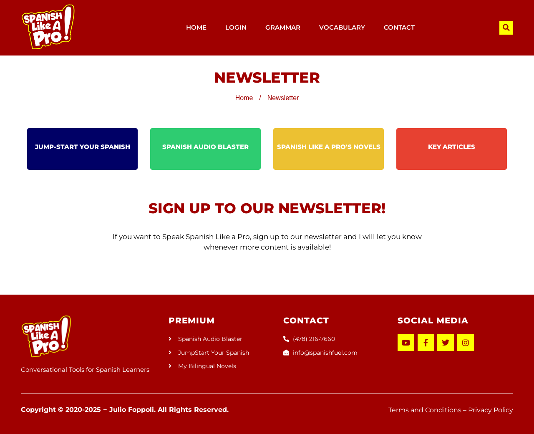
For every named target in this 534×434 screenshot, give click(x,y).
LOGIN (236, 27)
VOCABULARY (342, 27)
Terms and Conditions (424, 410)
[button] (506, 28)
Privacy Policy (490, 410)
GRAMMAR (282, 27)
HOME (196, 27)
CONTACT (399, 27)
